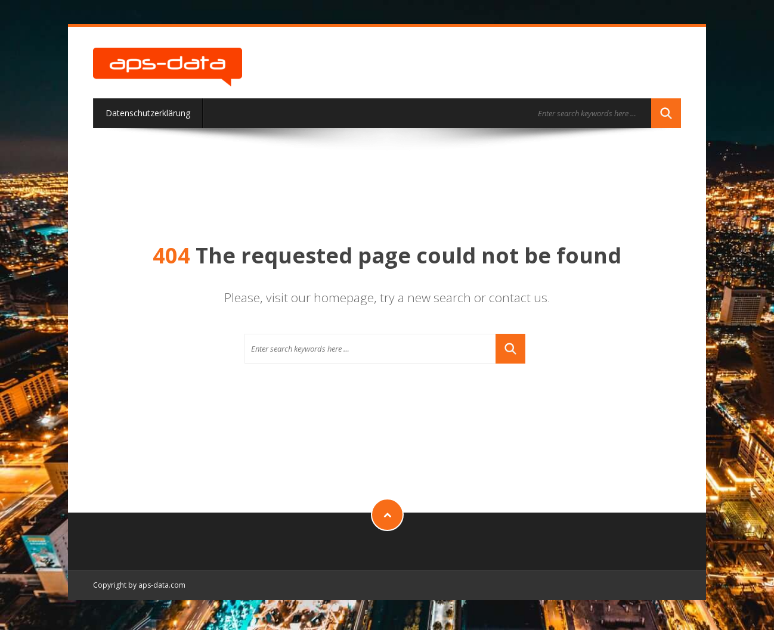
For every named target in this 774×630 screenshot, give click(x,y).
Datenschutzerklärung (148, 113)
